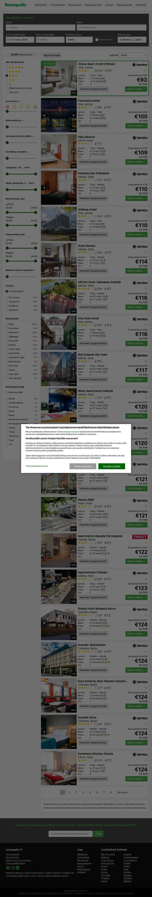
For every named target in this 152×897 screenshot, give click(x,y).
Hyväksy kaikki (111, 466)
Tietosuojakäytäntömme (37, 466)
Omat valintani (83, 466)
